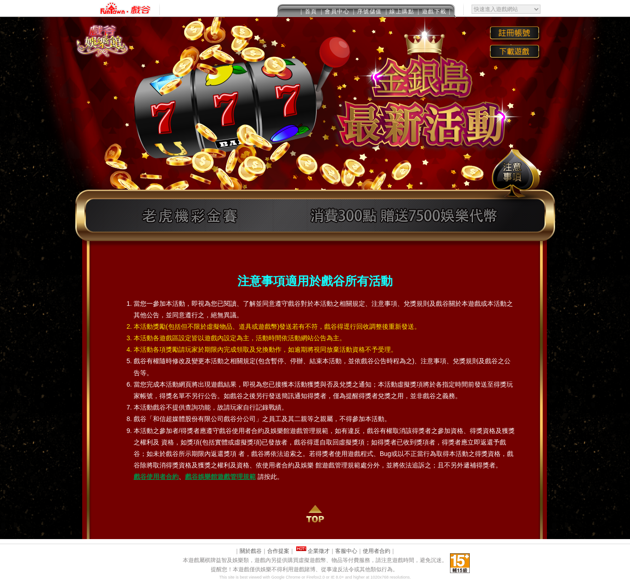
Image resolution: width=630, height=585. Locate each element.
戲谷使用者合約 (156, 476)
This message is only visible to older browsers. (315, 8)
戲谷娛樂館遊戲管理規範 (220, 476)
